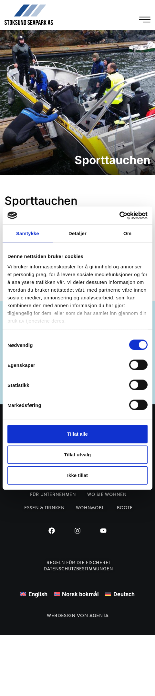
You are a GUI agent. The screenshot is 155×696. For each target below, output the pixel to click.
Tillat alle (77, 434)
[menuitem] (34, 594)
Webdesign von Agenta (77, 615)
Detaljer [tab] (77, 233)
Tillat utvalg (77, 454)
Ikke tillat (77, 475)
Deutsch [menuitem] (124, 594)
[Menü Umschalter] (144, 19)
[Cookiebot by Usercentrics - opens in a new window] (119, 215)
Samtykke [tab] (27, 233)
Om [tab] (127, 233)
